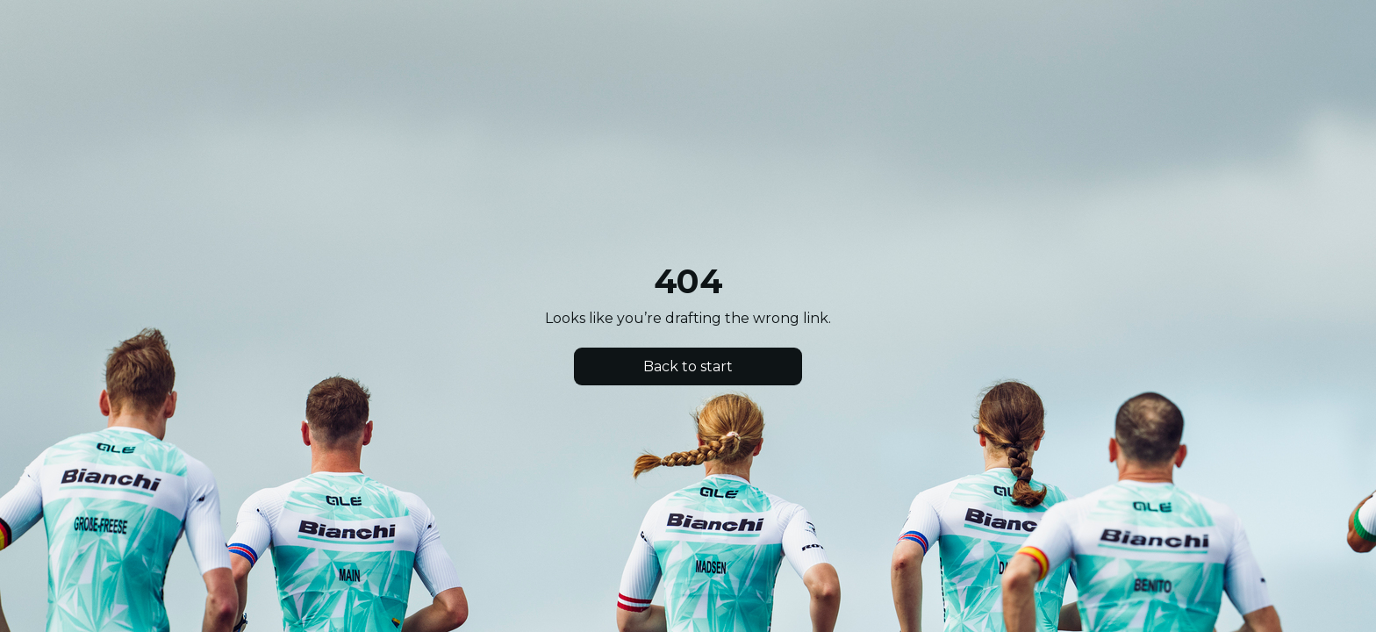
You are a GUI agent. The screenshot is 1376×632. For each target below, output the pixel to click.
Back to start (688, 366)
